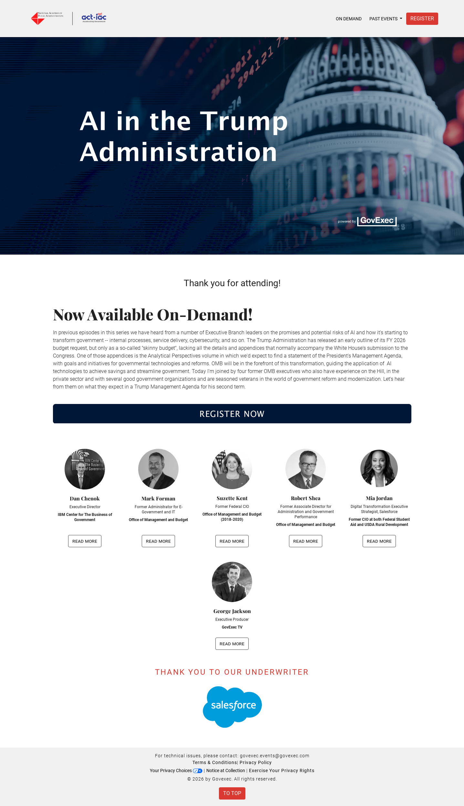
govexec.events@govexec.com (274, 755)
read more (84, 541)
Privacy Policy (256, 762)
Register (422, 18)
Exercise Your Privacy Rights (281, 770)
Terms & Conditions (214, 762)
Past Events (383, 18)
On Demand (349, 18)
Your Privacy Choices (176, 770)
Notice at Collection (225, 770)
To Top (232, 793)
